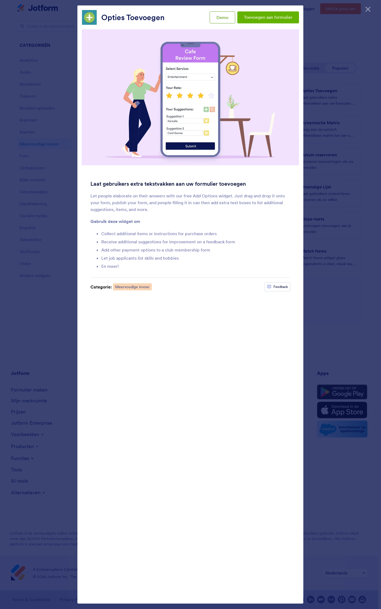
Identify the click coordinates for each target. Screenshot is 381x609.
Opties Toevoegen (133, 17)
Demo (222, 17)
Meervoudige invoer (132, 286)
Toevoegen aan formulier (268, 17)
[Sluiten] (368, 8)
